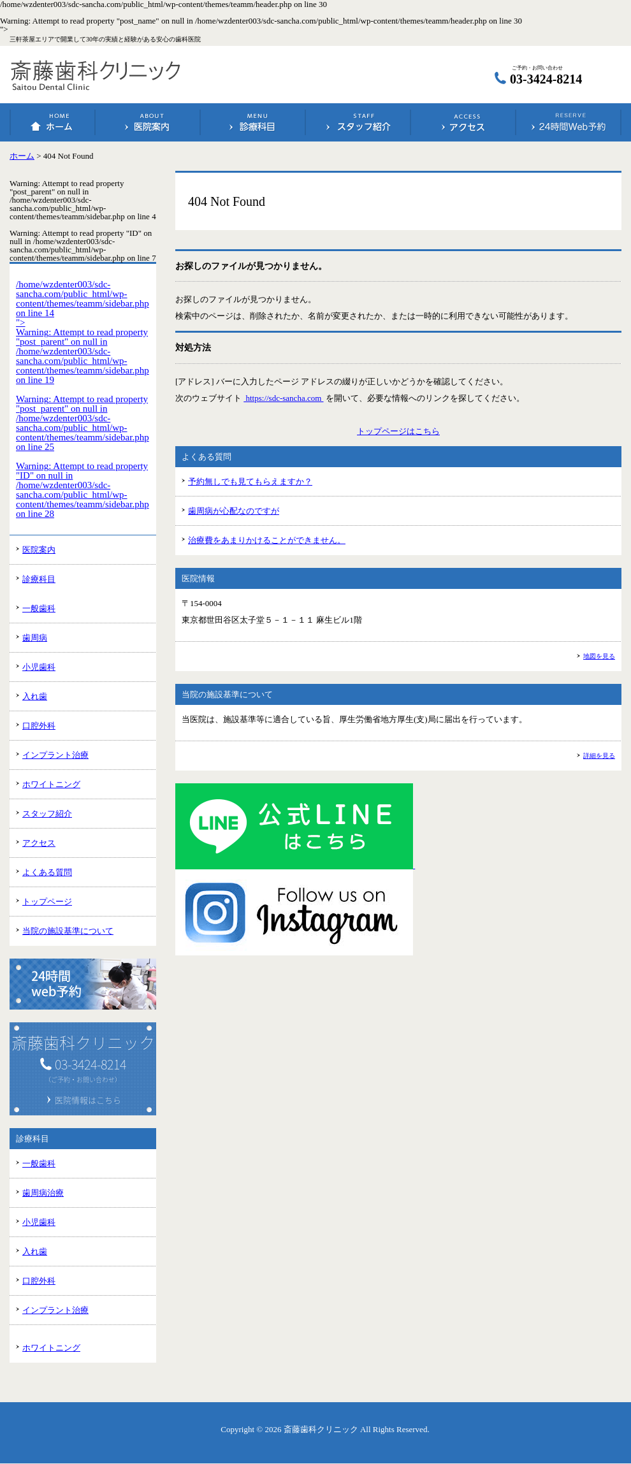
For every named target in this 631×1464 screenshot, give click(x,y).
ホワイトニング (51, 784)
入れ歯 (34, 696)
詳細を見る (599, 755)
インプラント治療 (55, 755)
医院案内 (148, 122)
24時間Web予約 (568, 122)
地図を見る (599, 656)
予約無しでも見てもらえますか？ (250, 481)
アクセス (463, 122)
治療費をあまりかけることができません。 (266, 540)
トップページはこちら (398, 431)
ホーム (53, 122)
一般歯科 (38, 608)
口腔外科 (38, 725)
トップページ (47, 901)
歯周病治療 (43, 1193)
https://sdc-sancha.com (283, 398)
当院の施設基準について (67, 931)
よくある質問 (47, 872)
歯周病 (34, 637)
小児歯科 (38, 667)
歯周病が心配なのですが (233, 511)
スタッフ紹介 (358, 122)
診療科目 (253, 122)
